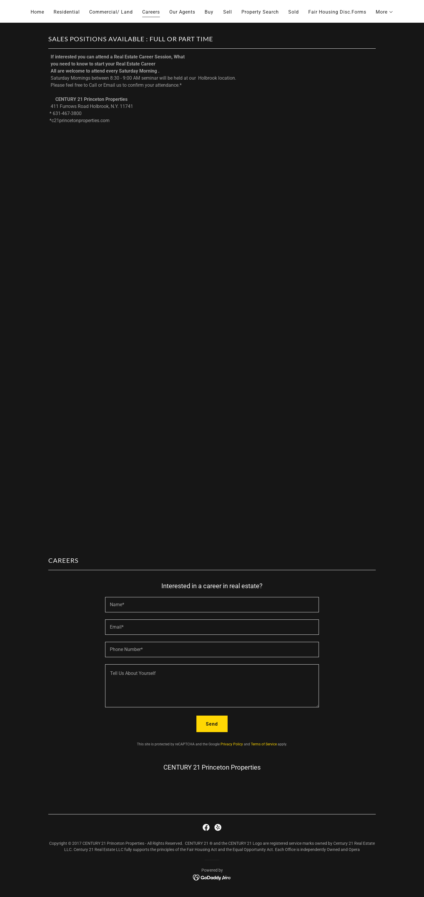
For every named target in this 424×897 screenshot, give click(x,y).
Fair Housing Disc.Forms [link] (337, 12)
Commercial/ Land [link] (111, 12)
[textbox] (212, 604)
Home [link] (37, 12)
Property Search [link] (260, 12)
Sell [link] (227, 12)
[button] (384, 12)
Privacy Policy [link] (232, 744)
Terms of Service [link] (264, 744)
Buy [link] (209, 12)
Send (212, 724)
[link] (206, 827)
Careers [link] (151, 12)
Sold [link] (293, 12)
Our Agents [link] (182, 12)
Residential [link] (67, 12)
